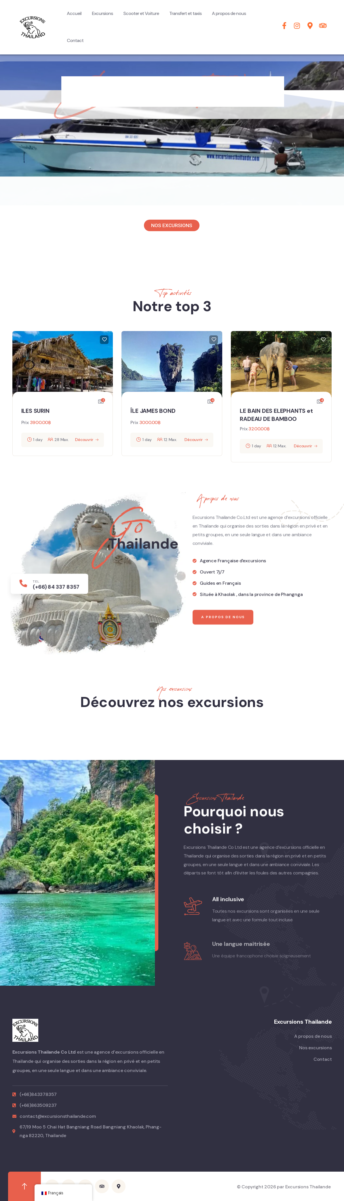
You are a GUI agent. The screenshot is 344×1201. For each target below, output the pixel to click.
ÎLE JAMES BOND (152, 411)
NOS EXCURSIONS (171, 225)
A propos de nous (223, 627)
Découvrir (84, 439)
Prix (25, 422)
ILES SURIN (35, 411)
